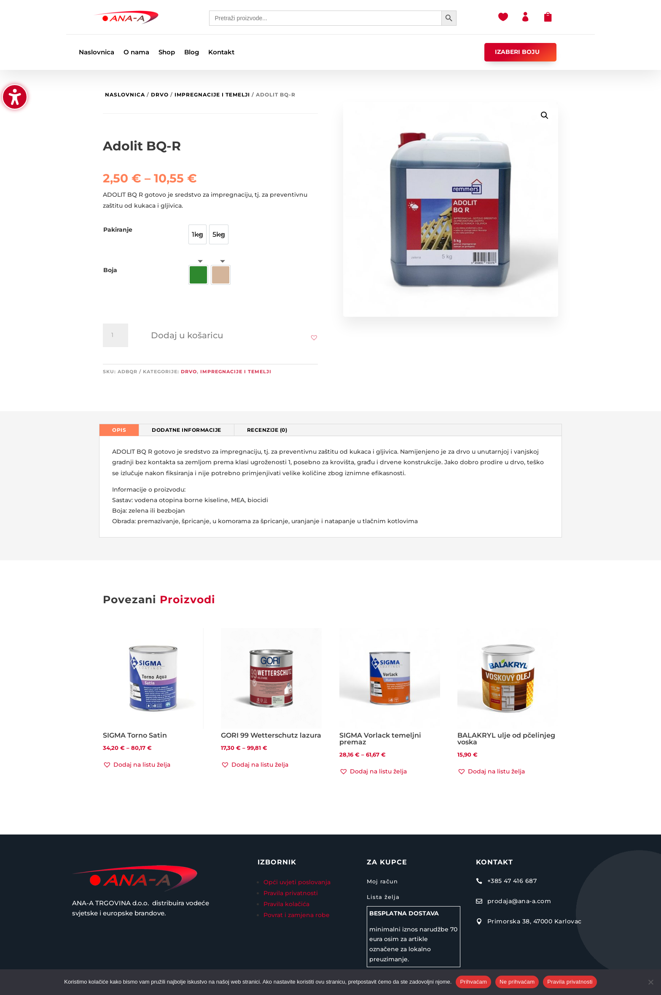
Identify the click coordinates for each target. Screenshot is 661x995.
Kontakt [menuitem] (221, 52)
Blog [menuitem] (191, 52)
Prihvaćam (473, 982)
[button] (314, 337)
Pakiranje (117, 229)
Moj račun (382, 881)
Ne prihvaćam (517, 982)
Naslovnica (125, 94)
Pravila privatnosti (290, 893)
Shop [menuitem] (167, 52)
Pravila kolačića (286, 904)
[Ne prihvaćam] (650, 982)
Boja (110, 270)
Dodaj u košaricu (187, 335)
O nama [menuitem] (136, 52)
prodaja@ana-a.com (519, 901)
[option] (197, 234)
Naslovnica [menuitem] (96, 52)
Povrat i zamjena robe (296, 915)
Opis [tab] (119, 430)
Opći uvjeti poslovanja (297, 882)
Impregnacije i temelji (212, 94)
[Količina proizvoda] (115, 335)
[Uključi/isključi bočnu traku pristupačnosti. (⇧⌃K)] (14, 97)
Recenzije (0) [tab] (267, 430)
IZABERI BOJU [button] (517, 52)
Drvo (160, 94)
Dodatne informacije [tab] (186, 430)
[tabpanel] (330, 486)
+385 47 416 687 (512, 881)
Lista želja (383, 896)
